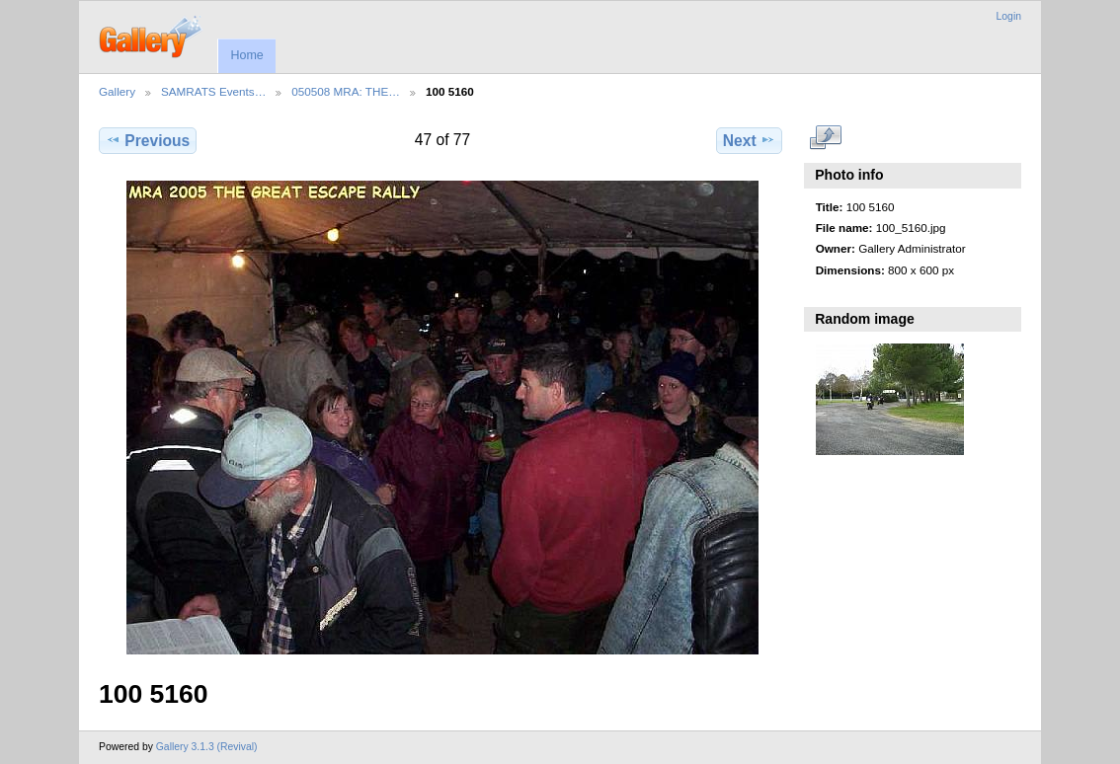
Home (246, 55)
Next (749, 140)
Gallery (117, 91)
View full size (826, 138)
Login (1009, 16)
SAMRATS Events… (213, 91)
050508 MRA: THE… (345, 91)
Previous (148, 140)
